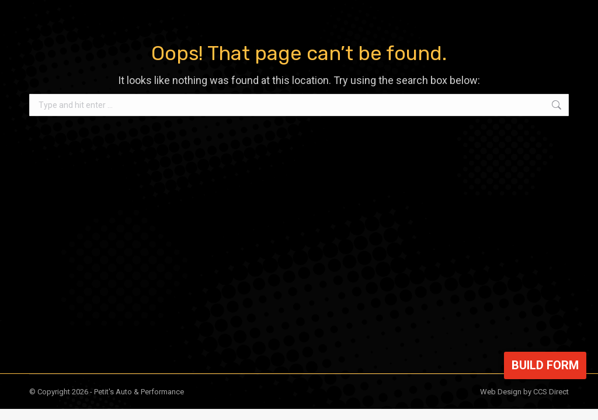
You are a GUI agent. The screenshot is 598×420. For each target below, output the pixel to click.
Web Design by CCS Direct (524, 391)
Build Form (545, 365)
